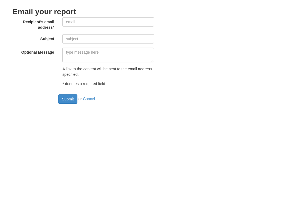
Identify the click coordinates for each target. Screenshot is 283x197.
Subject (47, 39)
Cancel (89, 99)
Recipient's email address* (38, 25)
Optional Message (37, 52)
